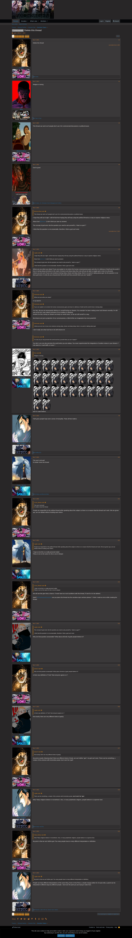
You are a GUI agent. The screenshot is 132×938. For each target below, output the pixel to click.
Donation (24, 21)
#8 (118, 349)
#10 (118, 457)
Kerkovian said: (39, 294)
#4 (118, 164)
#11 (118, 498)
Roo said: (37, 353)
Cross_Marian (22, 485)
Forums (15, 21)
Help (116, 927)
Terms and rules (100, 927)
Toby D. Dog (22, 377)
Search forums (23, 24)
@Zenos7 (43, 221)
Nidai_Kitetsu (22, 443)
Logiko (15, 33)
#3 (118, 123)
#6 (118, 249)
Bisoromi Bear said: (40, 211)
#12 (118, 540)
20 (22, 36)
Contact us (92, 927)
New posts (15, 24)
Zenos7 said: (38, 668)
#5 (118, 207)
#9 (118, 415)
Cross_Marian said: (40, 502)
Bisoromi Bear (22, 151)
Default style (16, 927)
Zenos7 (22, 651)
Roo (22, 109)
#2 (118, 81)
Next (26, 36)
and (42, 494)
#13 (118, 582)
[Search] (116, 21)
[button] (28, 21)
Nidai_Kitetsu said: (40, 835)
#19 (118, 831)
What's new (33, 21)
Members (43, 21)
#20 (118, 873)
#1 (118, 40)
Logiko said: (38, 253)
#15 (118, 665)
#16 (118, 706)
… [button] (20, 36)
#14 (118, 623)
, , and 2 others (47, 909)
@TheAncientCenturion (45, 597)
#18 (118, 789)
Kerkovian (22, 277)
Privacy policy (109, 927)
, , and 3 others (49, 203)
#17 (118, 748)
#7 (118, 290)
